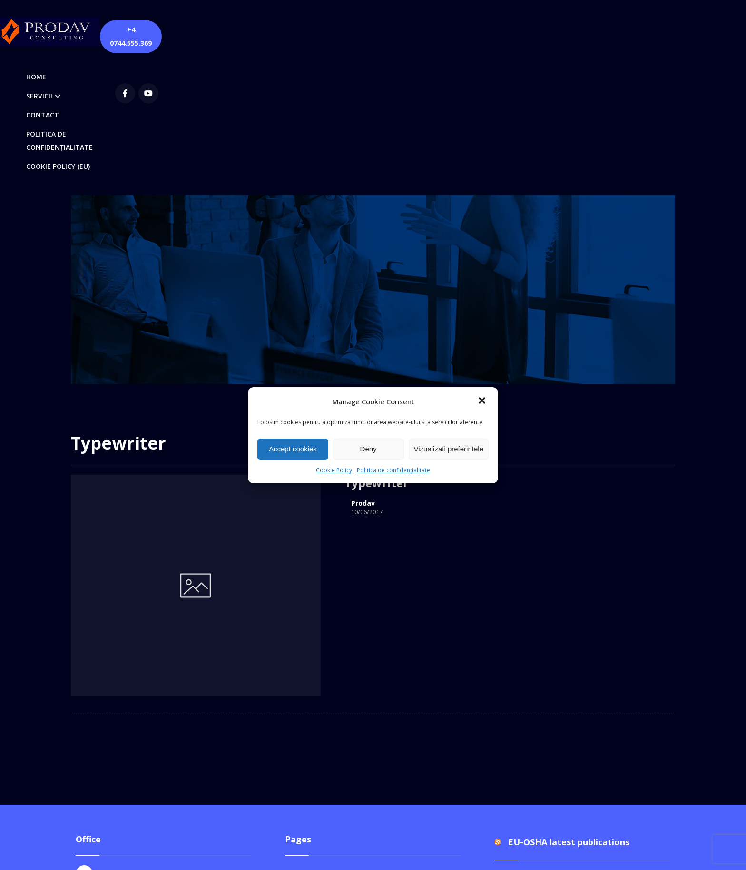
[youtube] (590, 30)
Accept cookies (293, 449)
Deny (368, 449)
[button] (483, 401)
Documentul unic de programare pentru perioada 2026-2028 (580, 656)
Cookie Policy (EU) (326, 658)
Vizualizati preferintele (448, 449)
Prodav (256, 372)
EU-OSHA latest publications (568, 612)
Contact (308, 643)
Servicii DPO (315, 734)
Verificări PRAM (321, 765)
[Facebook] (567, 30)
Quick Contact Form (329, 704)
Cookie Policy (334, 470)
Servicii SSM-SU (322, 749)
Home (305, 673)
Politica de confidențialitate (393, 470)
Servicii (306, 719)
